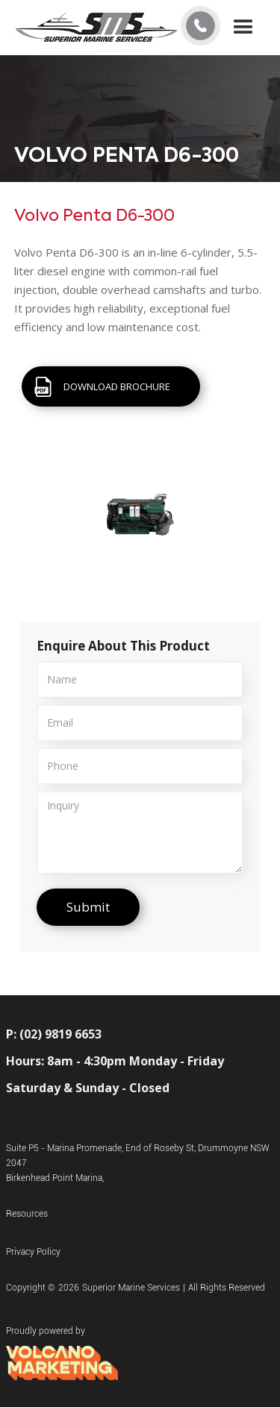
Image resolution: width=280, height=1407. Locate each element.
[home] (96, 28)
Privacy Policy (33, 1252)
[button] (243, 27)
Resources (27, 1214)
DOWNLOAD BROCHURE (116, 386)
